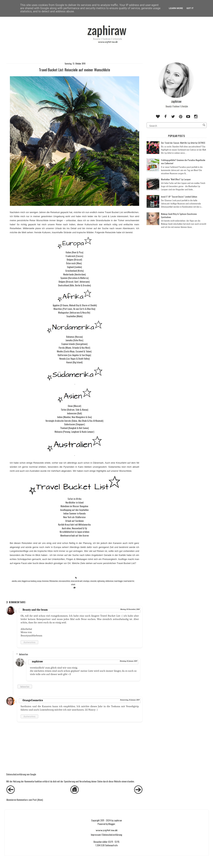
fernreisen (45, 581)
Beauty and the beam (35, 609)
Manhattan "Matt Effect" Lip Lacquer (176, 179)
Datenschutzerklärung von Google (21, 774)
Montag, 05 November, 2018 (130, 609)
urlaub (73, 584)
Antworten (29, 642)
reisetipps (86, 581)
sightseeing (101, 581)
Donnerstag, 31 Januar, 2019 (130, 700)
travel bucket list (129, 581)
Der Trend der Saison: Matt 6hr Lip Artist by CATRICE (183, 142)
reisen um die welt (76, 581)
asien (19, 581)
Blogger (111, 824)
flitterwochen (53, 581)
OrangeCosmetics (33, 700)
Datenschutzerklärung (112, 834)
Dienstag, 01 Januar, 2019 (128, 661)
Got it (189, 8)
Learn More (176, 8)
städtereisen (109, 581)
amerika (14, 581)
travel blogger (118, 581)
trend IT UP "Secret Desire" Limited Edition (179, 196)
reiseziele (93, 581)
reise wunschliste (64, 581)
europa (39, 581)
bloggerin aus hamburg (29, 581)
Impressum (96, 834)
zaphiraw (37, 661)
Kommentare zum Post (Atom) (30, 799)
